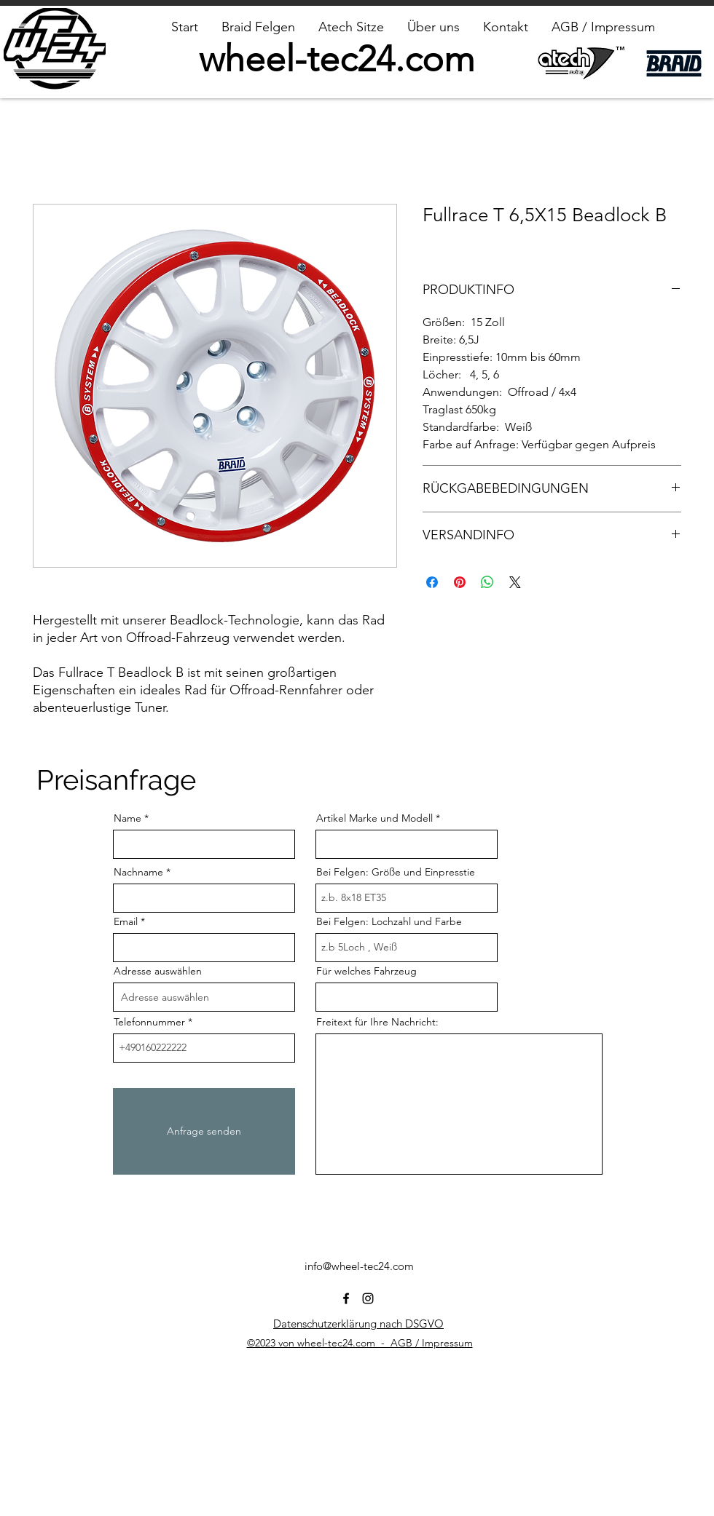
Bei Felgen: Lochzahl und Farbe (389, 921)
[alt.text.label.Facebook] (346, 1298)
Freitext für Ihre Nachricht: (377, 1022)
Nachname (138, 872)
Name (127, 818)
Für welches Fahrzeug (366, 971)
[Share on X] (515, 582)
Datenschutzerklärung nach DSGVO (358, 1323)
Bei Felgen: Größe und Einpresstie (395, 872)
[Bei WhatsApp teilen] (487, 582)
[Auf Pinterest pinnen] (459, 582)
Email (126, 921)
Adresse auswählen (158, 971)
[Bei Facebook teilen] (432, 582)
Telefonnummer (149, 1022)
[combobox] (204, 997)
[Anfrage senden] (204, 1131)
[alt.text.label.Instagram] (368, 1298)
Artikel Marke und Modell (374, 818)
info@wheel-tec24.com (359, 1266)
